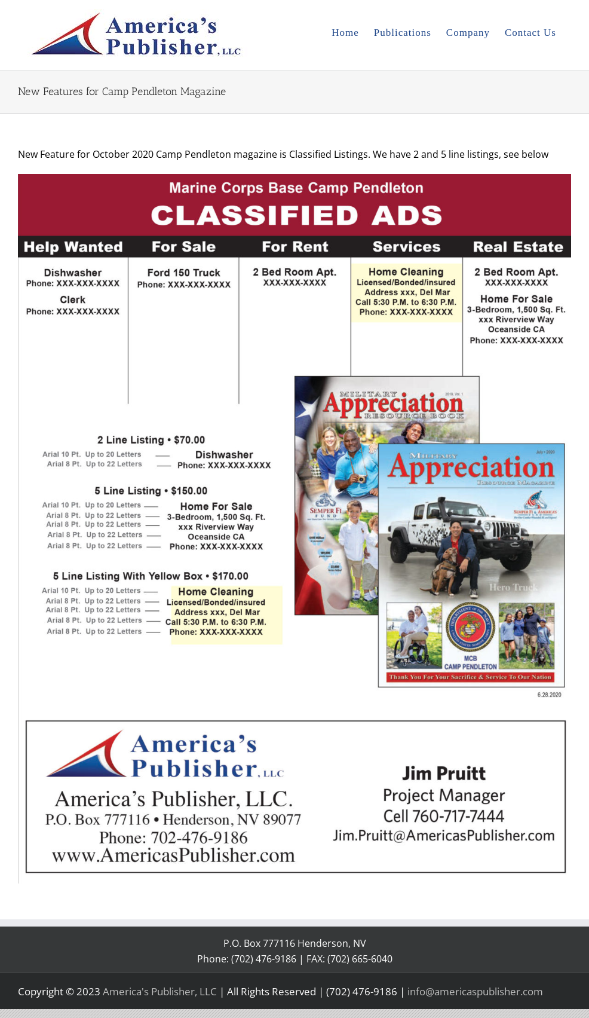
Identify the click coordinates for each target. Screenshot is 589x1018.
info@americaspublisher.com (475, 991)
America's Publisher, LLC (160, 991)
